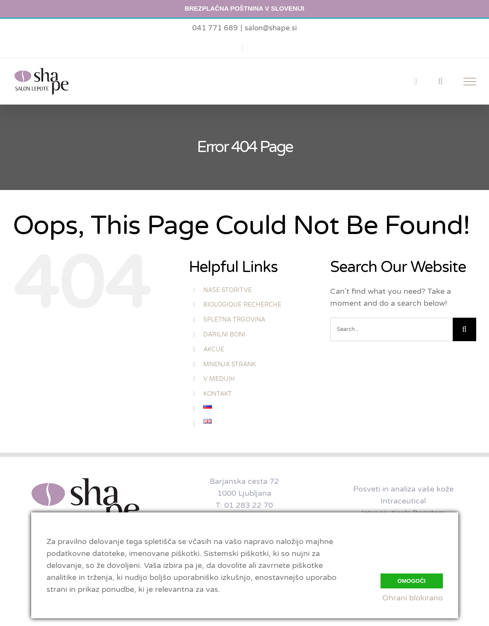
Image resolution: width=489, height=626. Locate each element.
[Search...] (391, 329)
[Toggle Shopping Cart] (415, 81)
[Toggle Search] (440, 81)
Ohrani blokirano (412, 598)
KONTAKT (217, 394)
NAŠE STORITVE (227, 290)
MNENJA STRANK (229, 364)
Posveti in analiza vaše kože (403, 489)
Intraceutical (403, 501)
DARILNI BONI (224, 334)
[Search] (464, 329)
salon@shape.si (271, 27)
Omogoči (412, 579)
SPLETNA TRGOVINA (234, 319)
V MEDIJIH (219, 379)
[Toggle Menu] (470, 81)
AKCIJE (213, 349)
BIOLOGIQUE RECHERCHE (242, 304)
